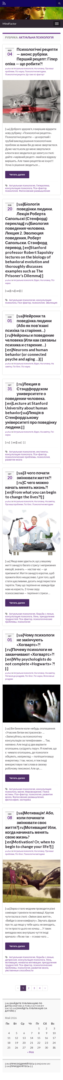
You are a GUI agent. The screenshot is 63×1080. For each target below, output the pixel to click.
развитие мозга (13, 459)
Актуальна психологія (23, 68)
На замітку (45, 432)
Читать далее (17, 174)
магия (20, 791)
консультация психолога (18, 188)
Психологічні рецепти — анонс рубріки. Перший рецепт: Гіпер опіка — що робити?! (31, 56)
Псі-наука (19, 71)
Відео (36, 280)
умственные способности (19, 970)
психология (11, 190)
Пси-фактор (40, 188)
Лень (36, 616)
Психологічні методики (35, 71)
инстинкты (42, 451)
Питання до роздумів (14, 676)
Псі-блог (16, 366)
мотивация (11, 962)
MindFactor (9, 23)
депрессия (11, 959)
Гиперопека (42, 185)
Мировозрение (33, 791)
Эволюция (51, 302)
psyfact (8, 68)
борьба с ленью (45, 613)
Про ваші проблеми (14, 504)
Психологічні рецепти (15, 74)
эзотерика (25, 799)
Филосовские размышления (34, 190)
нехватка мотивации (29, 962)
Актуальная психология (22, 185)
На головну (39, 68)
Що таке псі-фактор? (35, 74)
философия (11, 799)
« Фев (30, 1052)
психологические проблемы (20, 457)
